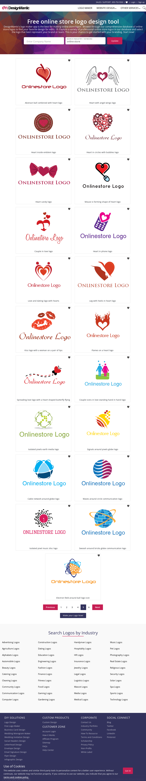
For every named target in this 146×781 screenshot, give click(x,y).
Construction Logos (47, 640)
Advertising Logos (11, 640)
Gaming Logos (45, 691)
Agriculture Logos (10, 647)
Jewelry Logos (81, 666)
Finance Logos (45, 672)
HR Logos (78, 653)
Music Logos (116, 640)
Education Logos (46, 653)
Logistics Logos (81, 679)
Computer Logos (10, 698)
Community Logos (11, 685)
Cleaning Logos (9, 679)
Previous (50, 605)
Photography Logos (119, 653)
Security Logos (117, 672)
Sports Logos (116, 691)
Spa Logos (115, 685)
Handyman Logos (82, 640)
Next (97, 605)
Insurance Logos (82, 660)
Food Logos (43, 685)
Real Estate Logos (118, 660)
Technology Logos (119, 698)
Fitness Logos (44, 679)
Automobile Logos (11, 660)
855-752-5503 (117, 2)
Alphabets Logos (10, 653)
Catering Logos (9, 672)
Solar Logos (115, 679)
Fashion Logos (45, 666)
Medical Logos (81, 698)
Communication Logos (13, 691)
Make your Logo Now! (73, 614)
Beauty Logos (8, 666)
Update (114, 40)
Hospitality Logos (82, 647)
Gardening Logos (46, 698)
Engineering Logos (47, 660)
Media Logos (80, 691)
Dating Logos (44, 647)
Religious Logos (117, 666)
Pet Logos (115, 647)
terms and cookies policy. (16, 777)
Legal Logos (80, 672)
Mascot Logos (81, 685)
